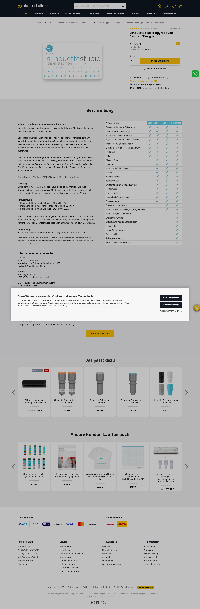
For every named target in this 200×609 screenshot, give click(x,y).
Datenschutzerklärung (57, 305)
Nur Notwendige (171, 304)
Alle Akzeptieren (171, 297)
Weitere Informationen (171, 310)
